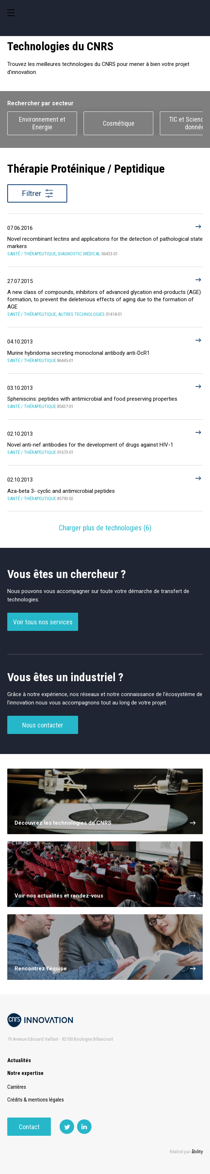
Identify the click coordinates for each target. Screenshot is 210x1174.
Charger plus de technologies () (105, 527)
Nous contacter (42, 725)
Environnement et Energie (42, 123)
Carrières (16, 1087)
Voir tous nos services (43, 622)
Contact (29, 1127)
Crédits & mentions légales (35, 1099)
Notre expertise (25, 1073)
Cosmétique (118, 123)
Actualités (19, 1060)
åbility (197, 1151)
